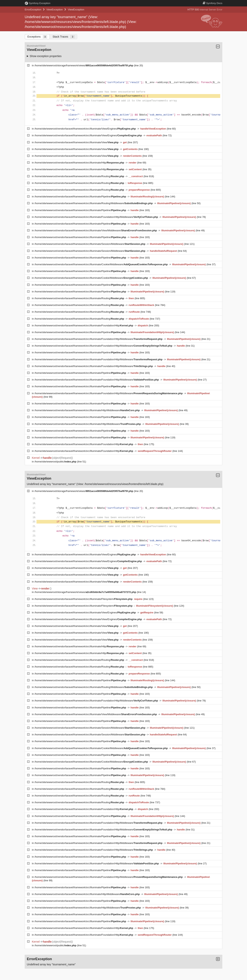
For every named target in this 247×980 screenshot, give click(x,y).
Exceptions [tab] (37, 36)
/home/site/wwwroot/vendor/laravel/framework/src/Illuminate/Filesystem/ (84, 599)
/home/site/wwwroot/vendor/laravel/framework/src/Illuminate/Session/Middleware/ (90, 243)
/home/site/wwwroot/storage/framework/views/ (84, 65)
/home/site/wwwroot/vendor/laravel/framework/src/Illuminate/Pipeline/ (81, 196)
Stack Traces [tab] (63, 36)
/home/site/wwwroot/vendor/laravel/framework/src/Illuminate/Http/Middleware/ (87, 410)
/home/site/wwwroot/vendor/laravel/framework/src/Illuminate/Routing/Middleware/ (94, 203)
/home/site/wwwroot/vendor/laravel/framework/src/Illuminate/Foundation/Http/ (84, 325)
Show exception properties (46, 56)
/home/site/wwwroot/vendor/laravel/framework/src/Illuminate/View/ (77, 142)
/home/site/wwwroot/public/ (56, 461)
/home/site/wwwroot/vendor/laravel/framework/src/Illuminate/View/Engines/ (86, 128)
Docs (212, 3)
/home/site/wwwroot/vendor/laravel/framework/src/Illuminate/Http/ (80, 162)
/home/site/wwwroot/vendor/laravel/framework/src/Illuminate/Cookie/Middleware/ (101, 264)
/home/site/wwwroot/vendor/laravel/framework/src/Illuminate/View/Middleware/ (96, 230)
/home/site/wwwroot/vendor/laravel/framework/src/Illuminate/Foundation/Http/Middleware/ (97, 217)
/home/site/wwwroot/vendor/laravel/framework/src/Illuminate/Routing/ (80, 176)
